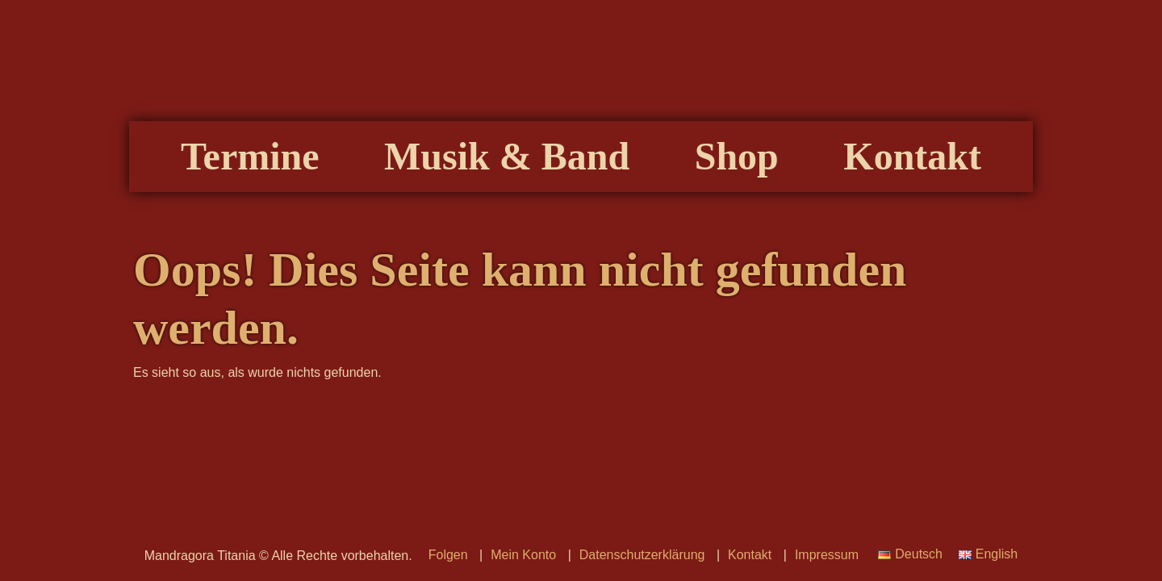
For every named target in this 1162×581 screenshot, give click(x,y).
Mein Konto (523, 555)
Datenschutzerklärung (642, 555)
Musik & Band (506, 156)
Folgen (448, 555)
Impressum (827, 555)
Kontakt (912, 156)
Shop (737, 156)
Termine (250, 156)
